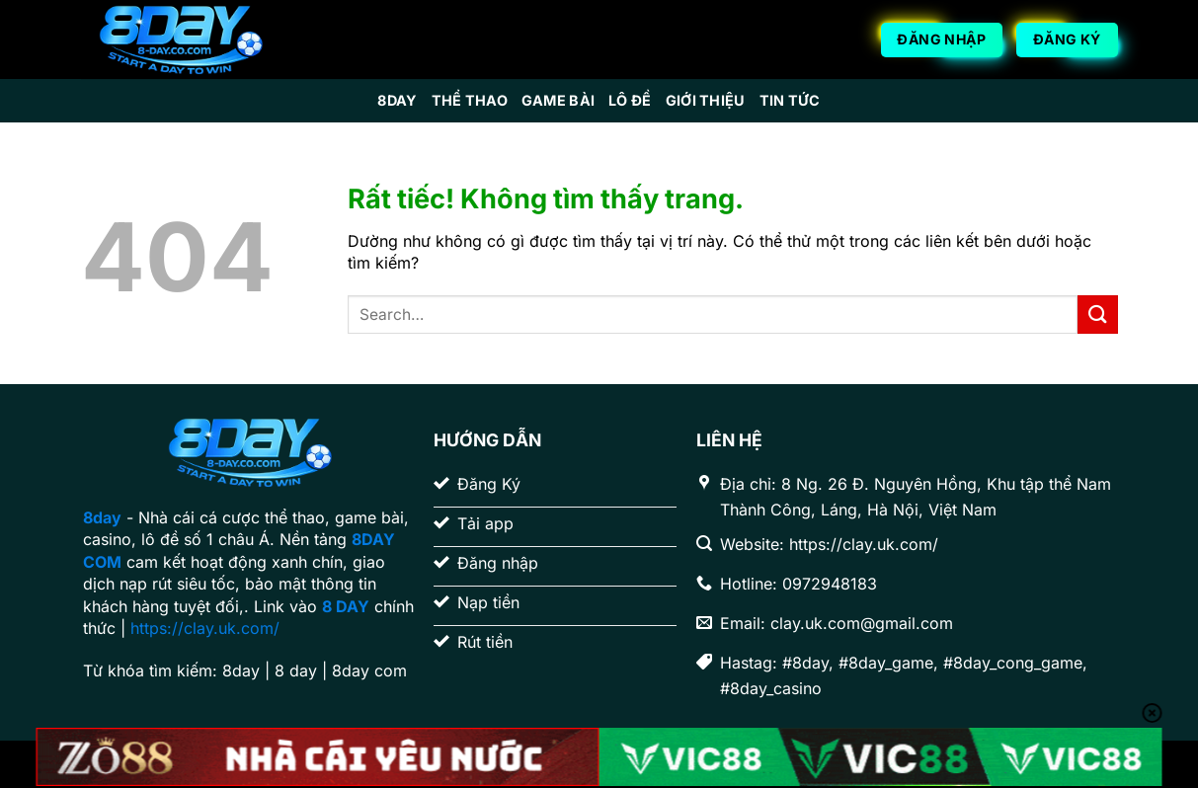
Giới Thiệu (706, 100)
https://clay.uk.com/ (205, 628)
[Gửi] (1097, 314)
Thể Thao (470, 100)
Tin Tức (790, 100)
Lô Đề (629, 100)
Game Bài (558, 100)
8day (397, 100)
